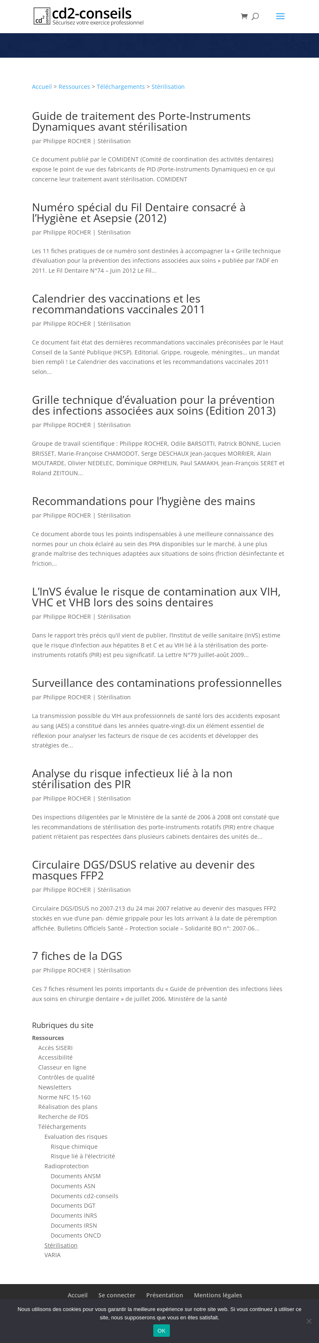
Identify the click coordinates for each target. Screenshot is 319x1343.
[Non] (308, 1321)
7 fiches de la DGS (77, 955)
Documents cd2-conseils (84, 1196)
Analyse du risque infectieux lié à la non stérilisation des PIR (132, 778)
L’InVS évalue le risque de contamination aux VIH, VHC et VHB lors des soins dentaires (156, 597)
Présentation (164, 1295)
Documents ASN (73, 1186)
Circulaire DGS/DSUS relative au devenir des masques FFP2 (143, 870)
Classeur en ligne (62, 1067)
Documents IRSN (74, 1225)
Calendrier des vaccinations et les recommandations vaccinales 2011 (119, 304)
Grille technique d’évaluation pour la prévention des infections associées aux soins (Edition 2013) (154, 405)
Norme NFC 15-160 (64, 1097)
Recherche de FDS (63, 1117)
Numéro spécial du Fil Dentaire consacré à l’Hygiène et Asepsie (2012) (138, 212)
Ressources (74, 86)
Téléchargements (121, 86)
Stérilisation (168, 86)
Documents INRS (74, 1215)
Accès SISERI (55, 1048)
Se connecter (116, 1295)
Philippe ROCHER (67, 141)
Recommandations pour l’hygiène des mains (143, 500)
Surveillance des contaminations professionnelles (157, 682)
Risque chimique (74, 1146)
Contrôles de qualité (66, 1077)
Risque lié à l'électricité (83, 1156)
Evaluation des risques (76, 1136)
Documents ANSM (76, 1176)
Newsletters (54, 1087)
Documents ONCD (76, 1235)
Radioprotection (66, 1166)
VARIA (52, 1255)
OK (161, 1331)
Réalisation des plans (68, 1107)
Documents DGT (73, 1205)
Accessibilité (55, 1057)
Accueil (42, 86)
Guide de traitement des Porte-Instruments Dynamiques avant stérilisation (141, 121)
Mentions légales (218, 1295)
